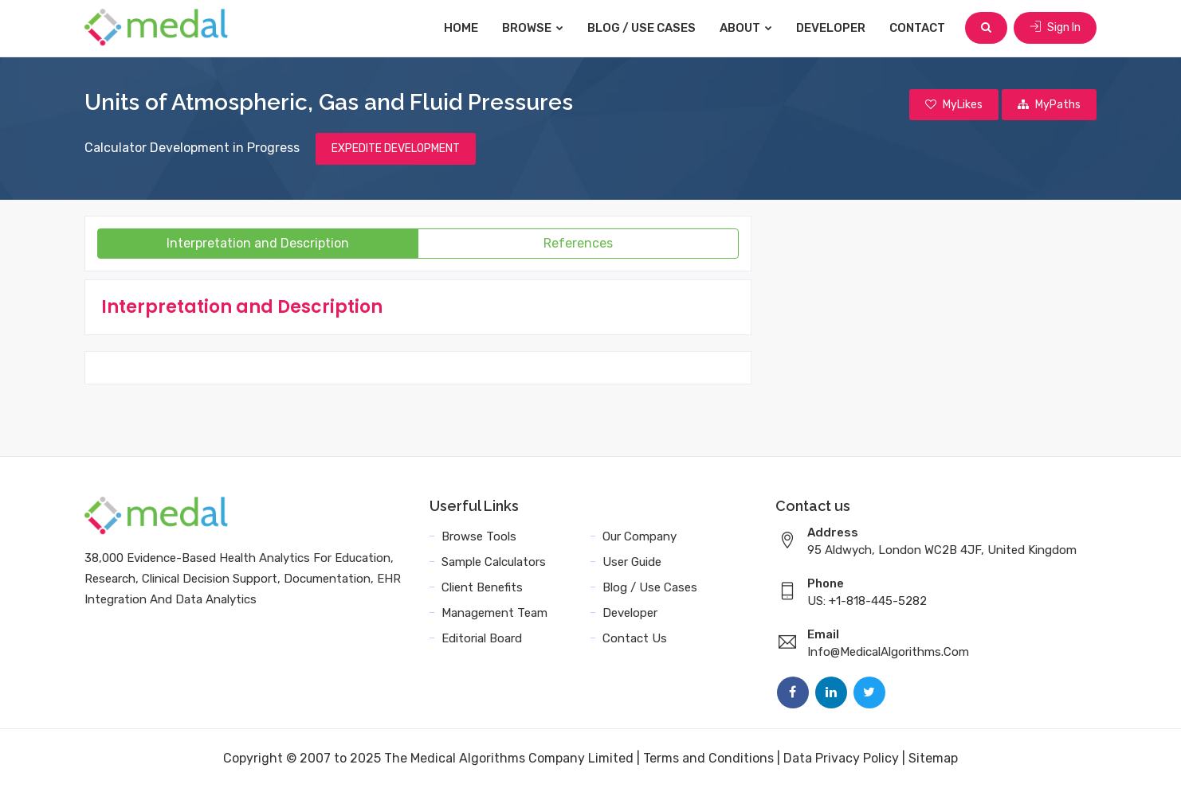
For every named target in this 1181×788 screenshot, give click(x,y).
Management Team (494, 613)
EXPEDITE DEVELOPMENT (396, 148)
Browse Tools (478, 536)
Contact (917, 28)
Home (461, 28)
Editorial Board (481, 638)
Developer (830, 28)
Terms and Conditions (708, 758)
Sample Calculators (493, 562)
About (746, 28)
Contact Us (634, 638)
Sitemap (933, 758)
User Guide (631, 562)
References (578, 243)
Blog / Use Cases (641, 28)
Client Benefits (482, 587)
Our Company (639, 536)
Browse (532, 28)
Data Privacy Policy (841, 758)
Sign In (1055, 27)
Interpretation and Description (258, 243)
